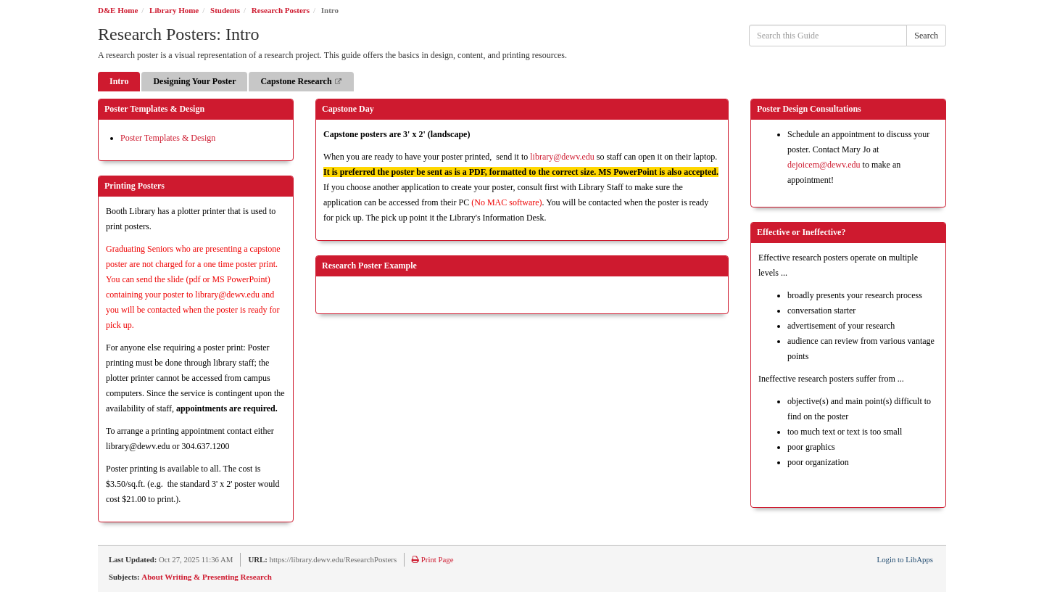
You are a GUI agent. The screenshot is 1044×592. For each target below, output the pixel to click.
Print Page (432, 559)
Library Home (174, 10)
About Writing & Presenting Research (206, 576)
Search (926, 35)
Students (225, 10)
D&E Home (118, 10)
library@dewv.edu (562, 157)
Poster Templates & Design (167, 138)
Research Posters (281, 10)
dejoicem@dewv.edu (824, 165)
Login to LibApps (905, 559)
